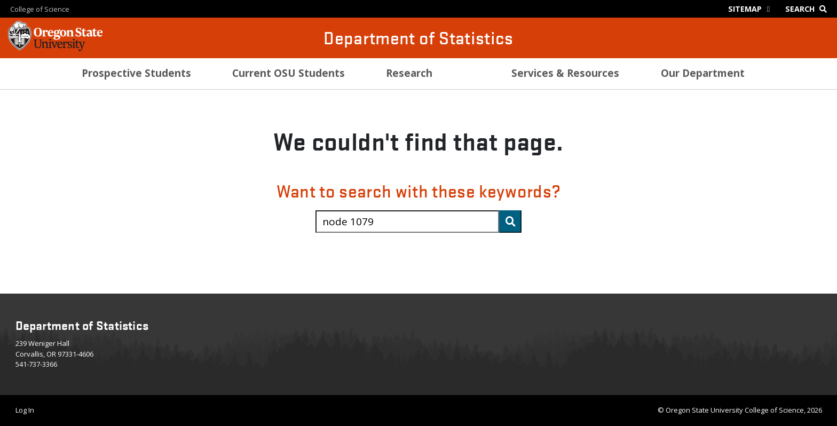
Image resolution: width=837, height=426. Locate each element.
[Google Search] (808, 9)
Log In (24, 410)
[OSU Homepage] (55, 48)
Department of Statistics (418, 37)
